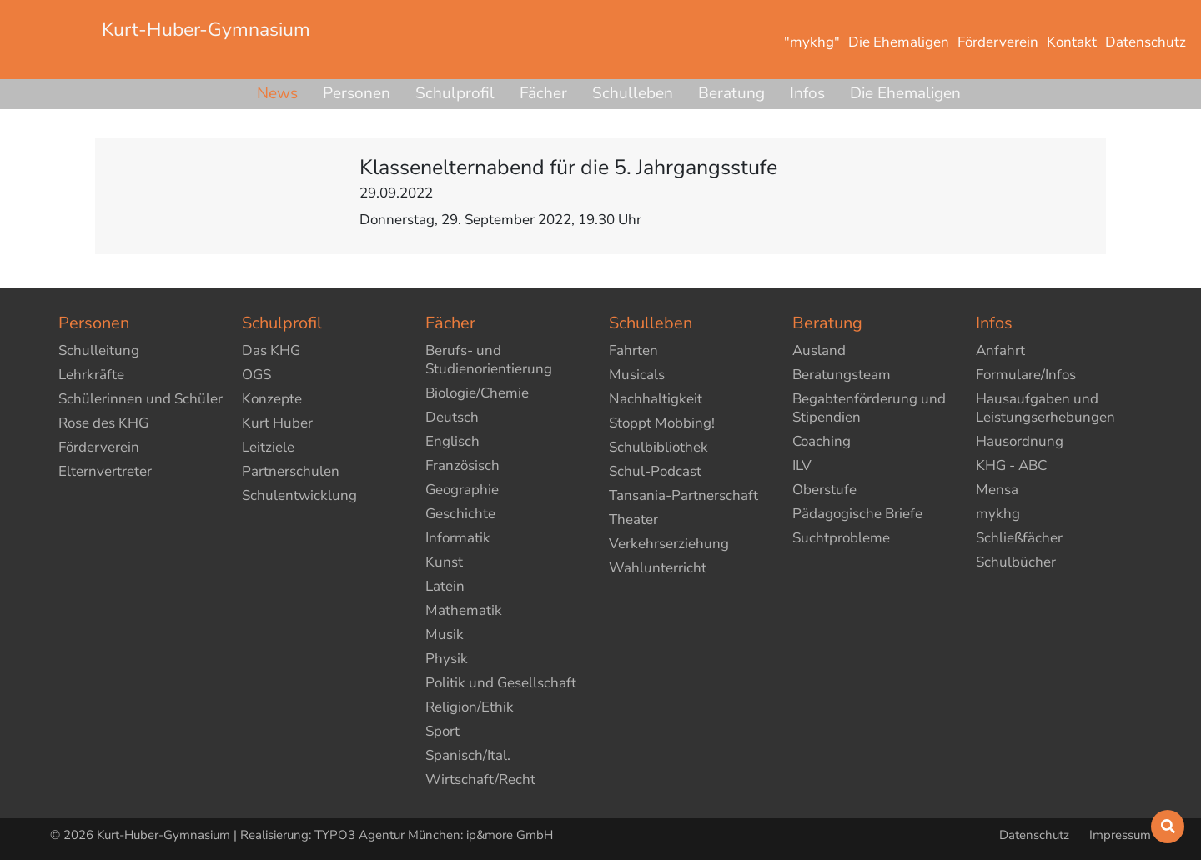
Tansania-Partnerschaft (683, 495)
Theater (633, 519)
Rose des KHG (103, 422)
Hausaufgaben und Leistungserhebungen (1045, 408)
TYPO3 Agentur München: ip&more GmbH (433, 835)
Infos (807, 93)
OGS (256, 374)
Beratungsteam (841, 374)
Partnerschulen (290, 471)
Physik (446, 658)
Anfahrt (1000, 350)
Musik (444, 634)
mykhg (998, 513)
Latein (445, 586)
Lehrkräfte (91, 374)
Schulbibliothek (658, 447)
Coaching (821, 441)
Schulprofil (455, 93)
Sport (442, 731)
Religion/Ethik (469, 707)
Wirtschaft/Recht (480, 779)
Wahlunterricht (657, 568)
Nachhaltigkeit (655, 398)
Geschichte (460, 513)
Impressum (1120, 835)
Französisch (462, 465)
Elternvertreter (105, 471)
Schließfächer (1019, 538)
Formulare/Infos (1026, 374)
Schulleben (632, 93)
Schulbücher (1016, 562)
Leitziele (268, 447)
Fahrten (633, 350)
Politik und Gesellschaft (500, 682)
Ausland (819, 350)
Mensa (997, 489)
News (277, 93)
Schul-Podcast (655, 471)
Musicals (637, 374)
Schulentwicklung (299, 495)
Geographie (462, 489)
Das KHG (271, 350)
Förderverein (98, 447)
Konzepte (272, 398)
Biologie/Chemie (477, 392)
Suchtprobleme (841, 538)
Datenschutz (1036, 835)
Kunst (444, 562)
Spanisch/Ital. (467, 755)
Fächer (543, 93)
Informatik (457, 538)
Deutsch (452, 417)
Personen (356, 93)
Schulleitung (98, 350)
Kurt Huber (277, 422)
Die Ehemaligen (905, 93)
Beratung (731, 93)
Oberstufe (824, 489)
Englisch (452, 441)
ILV (802, 465)
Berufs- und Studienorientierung (488, 359)
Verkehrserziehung (669, 543)
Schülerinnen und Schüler (140, 398)
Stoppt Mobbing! (662, 422)
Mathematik (463, 610)
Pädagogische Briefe (857, 513)
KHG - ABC (1011, 465)
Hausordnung (1019, 441)
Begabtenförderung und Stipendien (869, 408)
